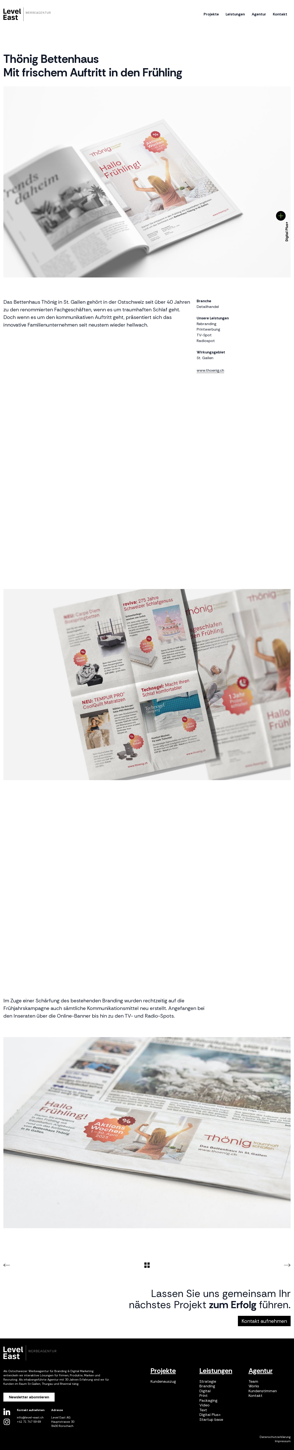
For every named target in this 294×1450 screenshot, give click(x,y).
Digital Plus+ (210, 1414)
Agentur (260, 1370)
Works (253, 1386)
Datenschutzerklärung (275, 1437)
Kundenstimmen (262, 1391)
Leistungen (215, 1370)
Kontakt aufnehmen (264, 1321)
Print (203, 1395)
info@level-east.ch (30, 1417)
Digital (205, 1391)
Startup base (211, 1419)
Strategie (207, 1381)
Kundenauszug (163, 1381)
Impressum (283, 1441)
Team (253, 1381)
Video (204, 1405)
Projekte (163, 1370)
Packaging (208, 1400)
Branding (207, 1386)
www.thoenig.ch (210, 370)
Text (203, 1410)
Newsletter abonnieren (29, 1397)
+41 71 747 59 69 (29, 1422)
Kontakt (255, 1395)
